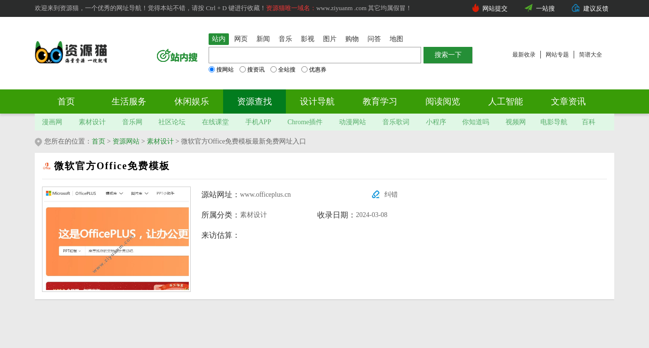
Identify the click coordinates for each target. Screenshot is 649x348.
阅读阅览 (442, 101)
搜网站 (221, 69)
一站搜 (545, 8)
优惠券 (313, 69)
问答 (374, 39)
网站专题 (557, 54)
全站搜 (283, 69)
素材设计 (92, 122)
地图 (396, 39)
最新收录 (524, 54)
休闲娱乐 (191, 101)
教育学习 (380, 101)
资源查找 (254, 101)
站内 (219, 39)
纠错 (391, 194)
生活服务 (129, 101)
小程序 (436, 122)
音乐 (285, 39)
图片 (330, 39)
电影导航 (553, 122)
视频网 (516, 122)
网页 (241, 39)
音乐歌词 (395, 122)
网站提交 (495, 8)
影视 (307, 39)
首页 (66, 101)
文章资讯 (568, 101)
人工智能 (505, 101)
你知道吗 (475, 122)
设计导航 (317, 101)
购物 (352, 39)
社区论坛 (171, 122)
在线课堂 (215, 122)
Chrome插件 (305, 122)
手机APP (258, 122)
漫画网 (52, 122)
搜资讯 (252, 69)
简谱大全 (590, 54)
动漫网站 (352, 122)
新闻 (263, 39)
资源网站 (126, 141)
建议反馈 (595, 8)
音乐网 (132, 122)
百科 (588, 122)
